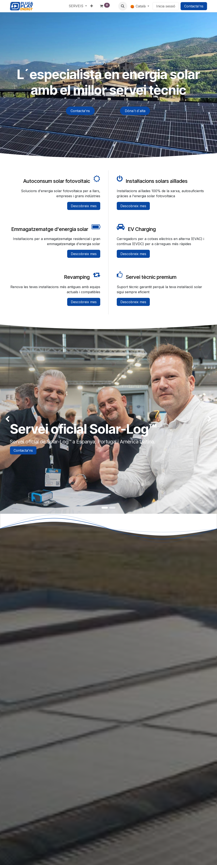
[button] (122, 6)
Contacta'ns (193, 6)
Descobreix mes (84, 206)
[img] (8, 419)
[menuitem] (78, 6)
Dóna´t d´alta (135, 111)
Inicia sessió (165, 6)
